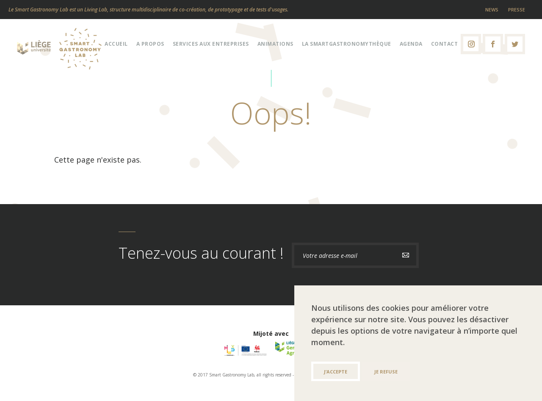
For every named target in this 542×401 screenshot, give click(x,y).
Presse (516, 9)
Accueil (116, 43)
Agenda (411, 43)
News (491, 9)
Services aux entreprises (211, 43)
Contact (444, 43)
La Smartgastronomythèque (346, 43)
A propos (150, 43)
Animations (275, 43)
